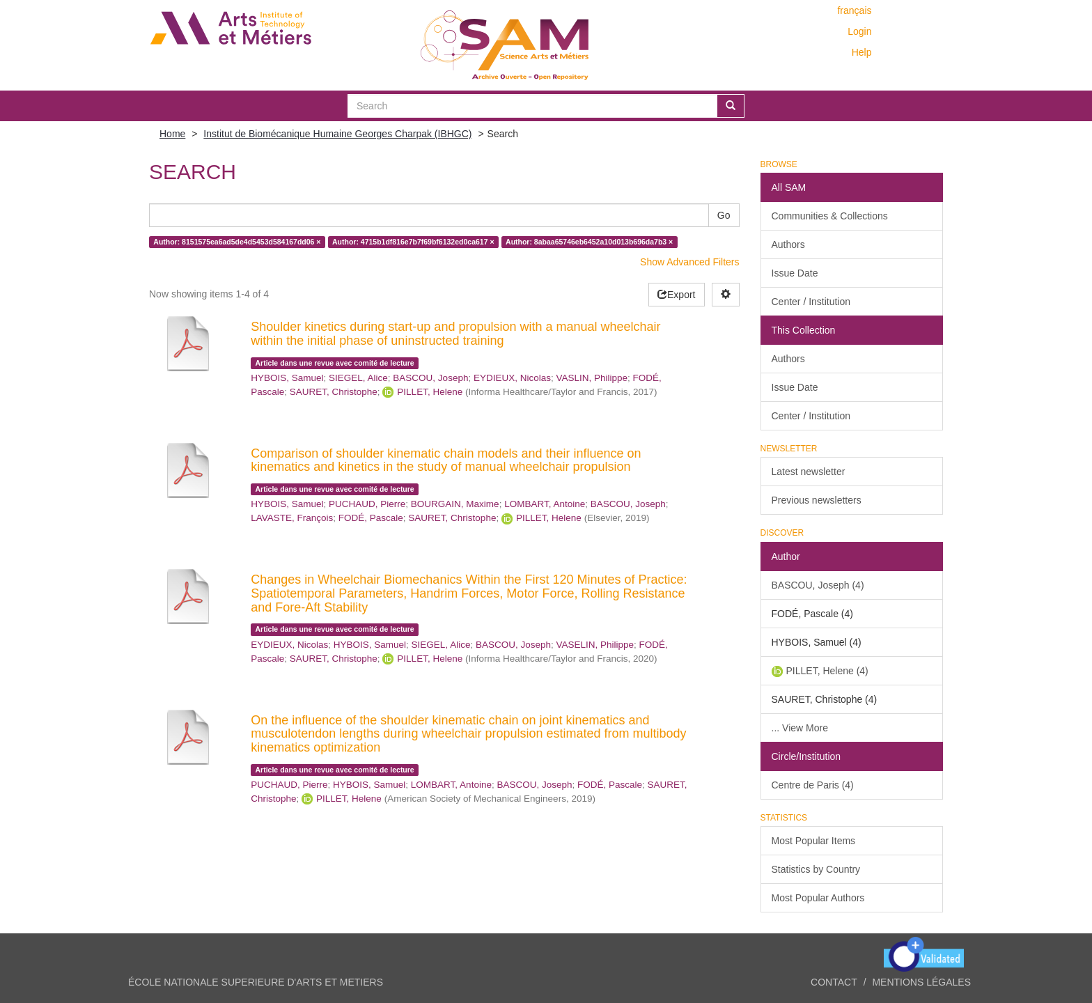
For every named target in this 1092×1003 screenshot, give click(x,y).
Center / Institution (811, 301)
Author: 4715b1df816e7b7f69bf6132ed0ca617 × (413, 242)
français (854, 10)
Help (862, 52)
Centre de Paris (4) (813, 785)
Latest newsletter (808, 471)
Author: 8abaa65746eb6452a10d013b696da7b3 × (589, 242)
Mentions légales (921, 982)
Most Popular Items (814, 840)
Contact (834, 982)
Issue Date (795, 273)
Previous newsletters (816, 500)
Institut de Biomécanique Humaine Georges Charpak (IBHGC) (337, 133)
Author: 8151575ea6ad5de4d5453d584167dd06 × (236, 242)
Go (724, 215)
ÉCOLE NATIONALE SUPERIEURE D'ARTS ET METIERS (255, 982)
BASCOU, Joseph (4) (818, 585)
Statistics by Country (816, 869)
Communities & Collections (830, 215)
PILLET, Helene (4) (827, 670)
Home (172, 133)
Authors (788, 244)
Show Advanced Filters (689, 261)
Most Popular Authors (818, 897)
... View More (800, 727)
